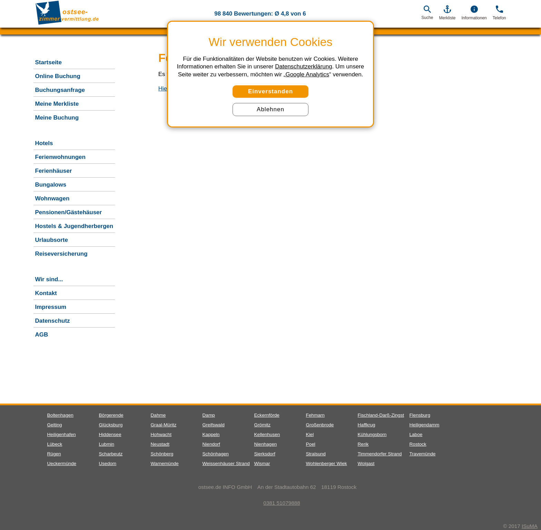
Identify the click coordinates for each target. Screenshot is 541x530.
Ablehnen (270, 109)
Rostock (418, 444)
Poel (310, 444)
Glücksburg (111, 424)
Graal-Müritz (164, 424)
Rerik (363, 444)
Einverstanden (270, 91)
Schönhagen (216, 453)
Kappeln (211, 434)
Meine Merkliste (57, 104)
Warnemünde (165, 463)
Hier (163, 88)
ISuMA (530, 526)
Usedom (108, 463)
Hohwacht (161, 434)
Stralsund (316, 453)
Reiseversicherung (61, 253)
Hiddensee (110, 434)
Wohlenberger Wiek (326, 463)
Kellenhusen (267, 434)
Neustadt (160, 444)
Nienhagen (265, 444)
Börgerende (111, 415)
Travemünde (423, 453)
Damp (209, 415)
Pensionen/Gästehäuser (68, 212)
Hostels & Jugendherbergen (74, 226)
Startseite (48, 62)
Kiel (310, 434)
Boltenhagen (60, 415)
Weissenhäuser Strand (226, 463)
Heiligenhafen (61, 434)
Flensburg (420, 415)
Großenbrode (320, 424)
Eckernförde (266, 415)
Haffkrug (366, 424)
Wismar (262, 463)
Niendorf (211, 444)
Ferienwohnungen (60, 157)
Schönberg (162, 453)
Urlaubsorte (51, 240)
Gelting (54, 424)
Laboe (416, 434)
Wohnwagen (52, 198)
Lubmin (107, 444)
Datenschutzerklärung (303, 66)
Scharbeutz (111, 453)
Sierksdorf (264, 453)
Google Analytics (307, 74)
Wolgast (366, 463)
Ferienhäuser (53, 171)
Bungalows (51, 184)
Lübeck (54, 444)
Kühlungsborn (372, 434)
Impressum (51, 307)
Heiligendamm (425, 424)
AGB (41, 334)
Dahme (158, 415)
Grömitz (262, 424)
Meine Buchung (57, 117)
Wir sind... (49, 279)
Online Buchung (57, 76)
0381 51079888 (277, 503)
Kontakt (46, 293)
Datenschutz (52, 321)
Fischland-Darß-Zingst (381, 415)
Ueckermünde (62, 463)
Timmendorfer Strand (380, 453)
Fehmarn (315, 415)
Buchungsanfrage (60, 90)
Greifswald (214, 424)
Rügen (54, 453)
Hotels (44, 143)
